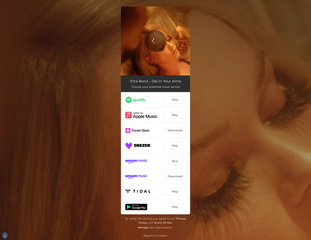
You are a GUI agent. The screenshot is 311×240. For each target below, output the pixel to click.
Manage (143, 227)
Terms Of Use (163, 222)
